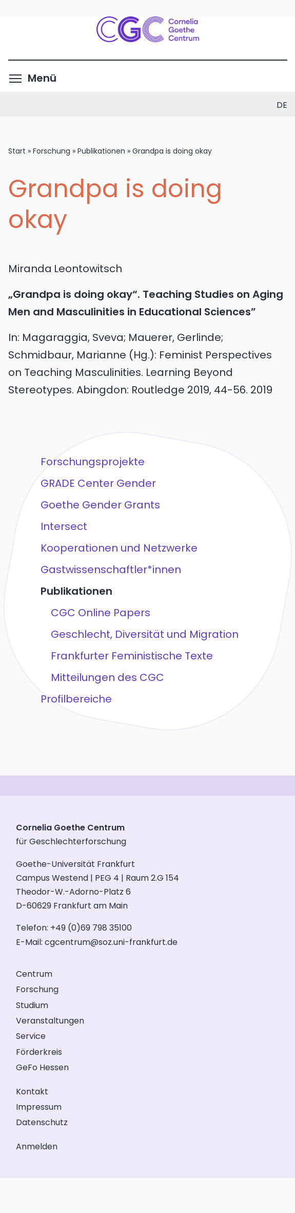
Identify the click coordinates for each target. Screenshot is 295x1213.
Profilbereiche (75, 699)
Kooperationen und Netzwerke (118, 548)
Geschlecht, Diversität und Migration (144, 634)
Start (17, 151)
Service (31, 1036)
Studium (32, 1005)
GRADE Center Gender (97, 483)
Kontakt (32, 1091)
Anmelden (36, 1146)
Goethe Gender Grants (100, 505)
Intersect (63, 526)
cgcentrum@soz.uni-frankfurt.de (111, 942)
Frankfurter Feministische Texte (131, 656)
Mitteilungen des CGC (107, 677)
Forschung (51, 151)
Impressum (39, 1107)
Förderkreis (39, 1052)
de (282, 105)
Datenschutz (42, 1122)
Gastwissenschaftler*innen (110, 569)
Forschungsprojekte (92, 461)
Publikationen (101, 151)
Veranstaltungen (50, 1021)
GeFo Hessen (42, 1067)
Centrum (34, 974)
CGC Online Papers (100, 612)
